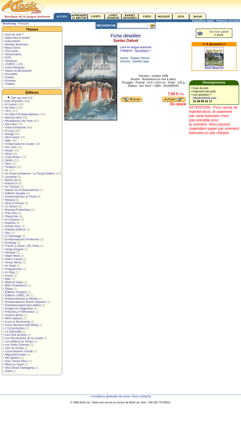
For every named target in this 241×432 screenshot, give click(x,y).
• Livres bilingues (13, 67)
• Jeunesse (10, 61)
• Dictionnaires (12, 54)
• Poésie (8, 77)
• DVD (7, 57)
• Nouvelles (10, 74)
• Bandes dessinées (15, 44)
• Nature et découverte (17, 70)
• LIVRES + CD (12, 64)
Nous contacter (141, 396)
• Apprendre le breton (16, 38)
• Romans (9, 80)
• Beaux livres (11, 47)
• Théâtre (9, 84)
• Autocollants (11, 41)
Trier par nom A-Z (22, 97)
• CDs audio (10, 51)
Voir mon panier (219, 31)
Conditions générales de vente (111, 396)
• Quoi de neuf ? (13, 34)
